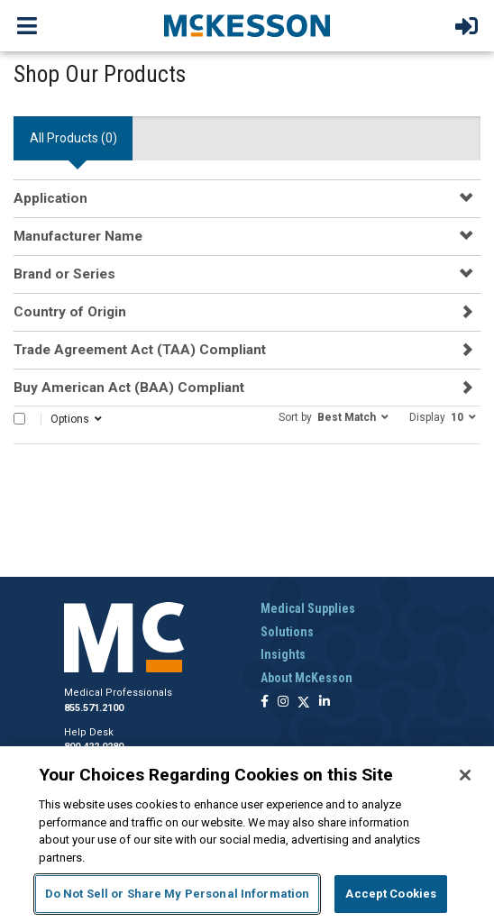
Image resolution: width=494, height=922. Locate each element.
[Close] (465, 775)
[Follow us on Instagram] (283, 702)
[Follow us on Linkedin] (324, 702)
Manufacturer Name (78, 236)
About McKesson (306, 678)
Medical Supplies (308, 608)
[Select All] (19, 418)
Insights (283, 654)
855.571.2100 (94, 708)
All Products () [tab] (73, 138)
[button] (334, 416)
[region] (247, 834)
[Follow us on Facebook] (265, 702)
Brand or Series (64, 274)
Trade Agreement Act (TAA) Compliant (140, 350)
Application (50, 198)
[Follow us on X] (303, 702)
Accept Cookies (390, 893)
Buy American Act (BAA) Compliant (129, 387)
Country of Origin (70, 312)
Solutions (287, 632)
